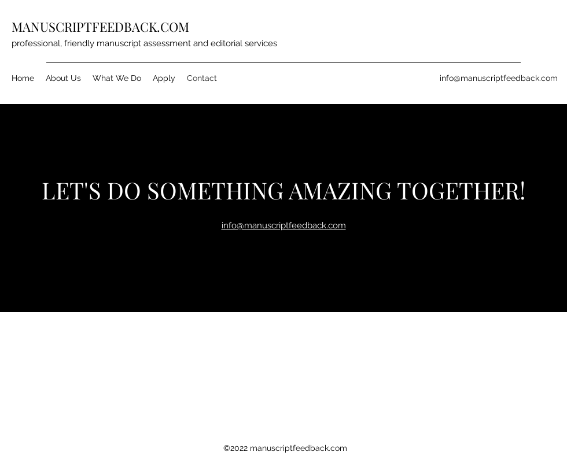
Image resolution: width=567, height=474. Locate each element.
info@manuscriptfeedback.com (499, 78)
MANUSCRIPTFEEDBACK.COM (100, 26)
